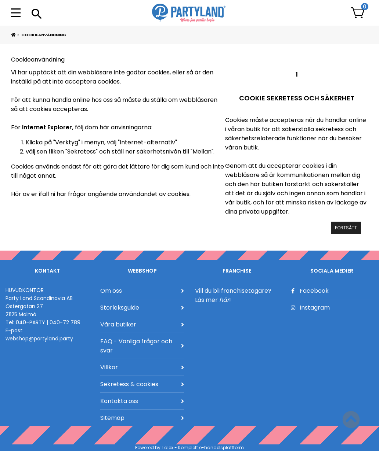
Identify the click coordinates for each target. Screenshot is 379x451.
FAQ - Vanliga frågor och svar (142, 346)
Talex (167, 447)
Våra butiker (142, 324)
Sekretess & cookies (142, 384)
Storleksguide (142, 307)
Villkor (142, 367)
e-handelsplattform (221, 447)
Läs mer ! (213, 300)
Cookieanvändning (43, 35)
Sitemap (142, 418)
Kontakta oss (142, 401)
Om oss (142, 291)
